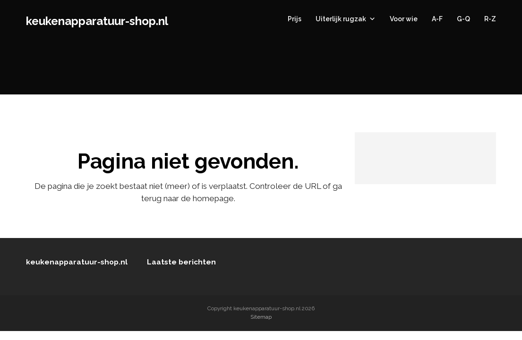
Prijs (294, 19)
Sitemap (261, 317)
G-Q (463, 19)
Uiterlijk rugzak (346, 19)
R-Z (490, 19)
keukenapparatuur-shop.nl (97, 21)
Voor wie (404, 19)
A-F (437, 19)
